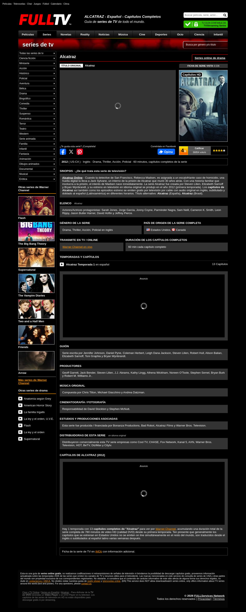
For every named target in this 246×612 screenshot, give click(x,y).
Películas (28, 34)
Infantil (218, 34)
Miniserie (24, 63)
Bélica (22, 88)
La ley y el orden (34, 432)
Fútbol (46, 4)
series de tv (38, 45)
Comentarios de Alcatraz (166, 152)
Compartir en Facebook (63, 152)
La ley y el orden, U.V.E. (39, 418)
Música (123, 34)
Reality (85, 34)
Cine (142, 34)
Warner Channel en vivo (77, 246)
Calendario (56, 4)
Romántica (25, 118)
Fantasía (24, 153)
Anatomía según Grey (37, 398)
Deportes (161, 34)
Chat (29, 4)
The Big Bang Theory (36, 233)
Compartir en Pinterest (79, 152)
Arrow (36, 362)
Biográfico (24, 98)
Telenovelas (19, 4)
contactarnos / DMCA (39, 581)
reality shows (93, 581)
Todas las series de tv (31, 53)
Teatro (22, 128)
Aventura (24, 83)
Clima (66, 4)
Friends (36, 337)
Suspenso (24, 113)
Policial (23, 78)
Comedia (24, 103)
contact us (86, 583)
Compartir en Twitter (71, 152)
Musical (23, 174)
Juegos (37, 4)
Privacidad (204, 598)
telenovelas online (111, 581)
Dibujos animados (29, 163)
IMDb (98, 551)
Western (23, 133)
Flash (36, 208)
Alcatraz (90, 65)
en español (87, 264)
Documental (26, 169)
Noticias (104, 34)
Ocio (180, 34)
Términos (219, 598)
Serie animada (27, 138)
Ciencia (199, 34)
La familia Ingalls (34, 412)
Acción (23, 68)
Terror (22, 123)
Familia (23, 143)
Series (47, 34)
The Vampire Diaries (36, 285)
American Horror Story (38, 405)
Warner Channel (165, 528)
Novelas (66, 34)
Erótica (23, 179)
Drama (23, 93)
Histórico (24, 73)
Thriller (23, 108)
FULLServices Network (209, 595)
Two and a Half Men (36, 311)
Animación (25, 158)
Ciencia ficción (27, 58)
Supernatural (36, 259)
